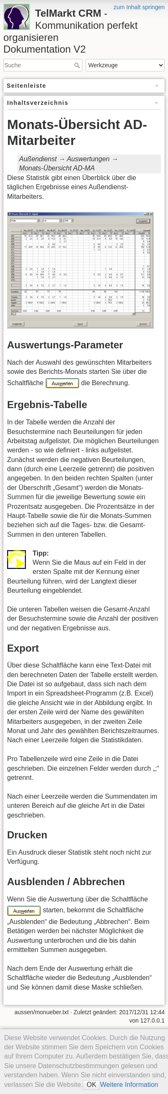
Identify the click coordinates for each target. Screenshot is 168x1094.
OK (91, 1084)
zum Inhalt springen (139, 7)
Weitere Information (129, 1084)
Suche (78, 65)
